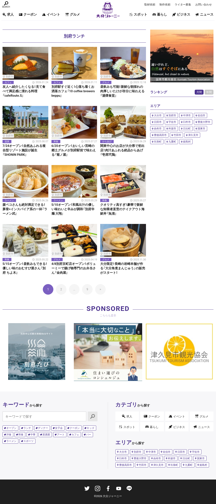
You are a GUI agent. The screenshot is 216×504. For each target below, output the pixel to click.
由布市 (158, 128)
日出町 (187, 128)
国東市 (201, 128)
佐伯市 (201, 115)
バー (88, 434)
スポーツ (28, 441)
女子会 (59, 428)
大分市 (158, 115)
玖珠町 (158, 141)
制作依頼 (164, 4)
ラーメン (11, 441)
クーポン (28, 14)
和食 (20, 434)
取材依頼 (149, 4)
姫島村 (187, 141)
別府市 (172, 115)
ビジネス (181, 14)
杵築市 (172, 128)
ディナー (43, 428)
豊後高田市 (160, 135)
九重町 (172, 141)
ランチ (27, 428)
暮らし (160, 14)
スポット (138, 14)
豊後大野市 (204, 122)
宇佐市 (172, 122)
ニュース (204, 14)
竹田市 (177, 135)
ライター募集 (183, 4)
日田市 (158, 122)
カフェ (75, 434)
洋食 (8, 434)
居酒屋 (46, 434)
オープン (11, 428)
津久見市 (193, 135)
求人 (8, 14)
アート (61, 434)
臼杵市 (187, 122)
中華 (32, 434)
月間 (199, 92)
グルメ (72, 14)
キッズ (90, 428)
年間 (209, 92)
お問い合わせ (203, 4)
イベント (51, 14)
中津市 (187, 115)
